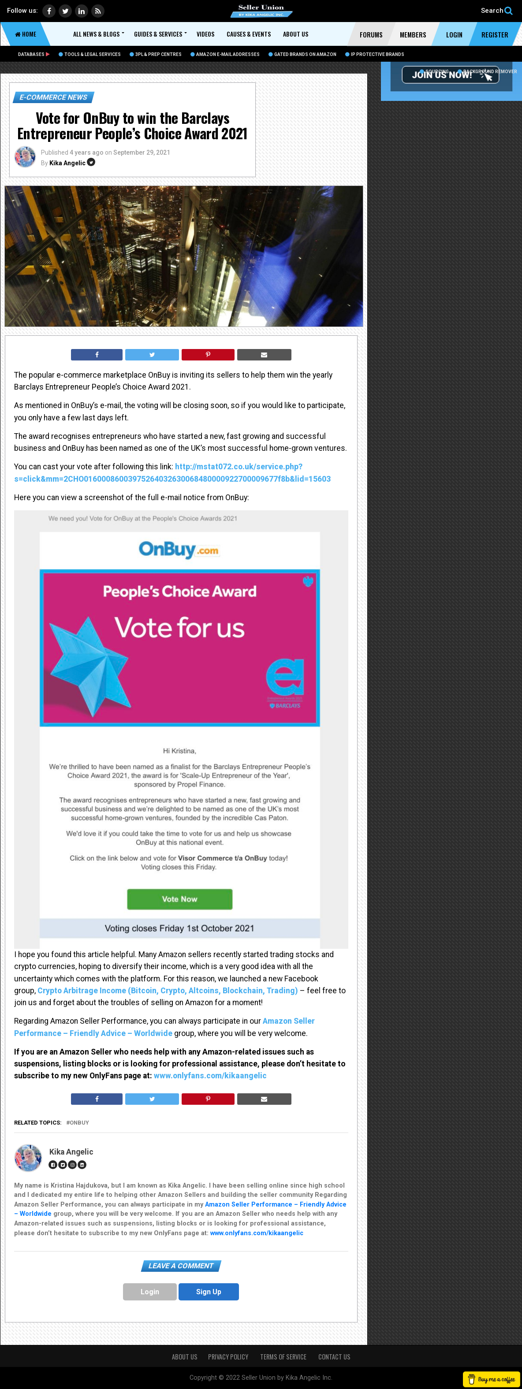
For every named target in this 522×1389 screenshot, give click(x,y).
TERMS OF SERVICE (284, 1356)
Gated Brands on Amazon (302, 54)
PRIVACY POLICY (229, 1356)
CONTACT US (334, 1356)
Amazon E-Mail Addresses (225, 54)
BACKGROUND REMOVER (487, 71)
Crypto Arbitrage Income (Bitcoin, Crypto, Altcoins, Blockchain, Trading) (169, 990)
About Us (295, 33)
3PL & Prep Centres (156, 54)
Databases (34, 54)
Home (25, 33)
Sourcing (434, 71)
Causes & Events (249, 33)
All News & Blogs (96, 33)
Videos (205, 33)
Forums (371, 34)
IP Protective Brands (374, 54)
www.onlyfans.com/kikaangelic (211, 1075)
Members (413, 34)
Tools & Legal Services (90, 54)
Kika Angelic (67, 163)
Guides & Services (158, 33)
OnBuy (79, 1123)
